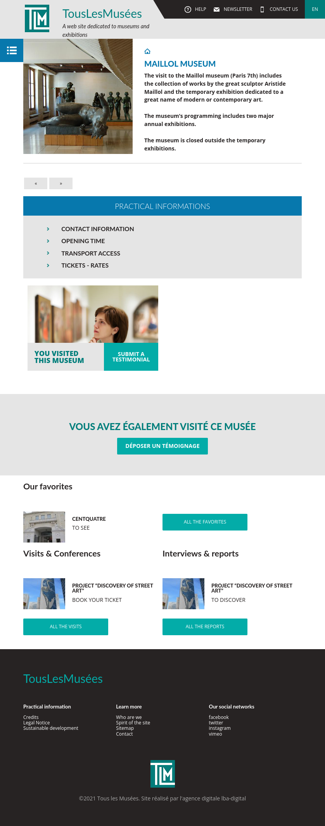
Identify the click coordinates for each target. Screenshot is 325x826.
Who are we (129, 717)
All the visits (66, 626)
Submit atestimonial (131, 356)
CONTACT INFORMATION (97, 228)
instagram (220, 728)
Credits (31, 717)
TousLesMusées (102, 13)
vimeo (215, 734)
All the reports (205, 626)
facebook (219, 717)
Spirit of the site (133, 722)
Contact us (283, 9)
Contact (124, 734)
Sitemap (125, 728)
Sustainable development (50, 728)
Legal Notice (36, 722)
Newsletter (237, 9)
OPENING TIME (83, 240)
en (315, 9)
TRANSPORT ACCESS (90, 253)
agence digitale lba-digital (214, 798)
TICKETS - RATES (85, 265)
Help (200, 9)
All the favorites (205, 521)
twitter (216, 722)
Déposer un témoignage (162, 445)
